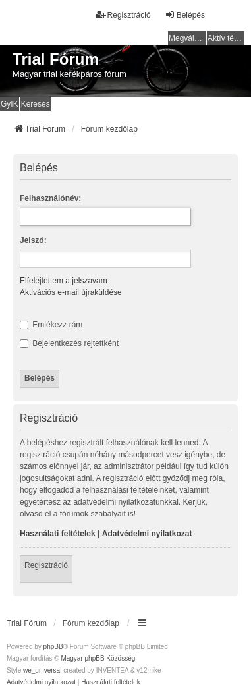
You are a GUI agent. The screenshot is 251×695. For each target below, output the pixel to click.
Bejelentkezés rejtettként (69, 343)
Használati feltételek (58, 533)
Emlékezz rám (51, 324)
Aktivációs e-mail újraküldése (71, 292)
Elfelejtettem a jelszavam (63, 280)
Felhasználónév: (50, 198)
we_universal (42, 670)
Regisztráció (46, 565)
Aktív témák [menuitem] (226, 38)
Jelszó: (33, 240)
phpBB (53, 646)
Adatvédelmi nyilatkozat (147, 533)
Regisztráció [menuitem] (123, 15)
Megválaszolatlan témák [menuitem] (187, 38)
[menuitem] (41, 682)
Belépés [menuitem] (185, 15)
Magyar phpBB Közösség (98, 658)
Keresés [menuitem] (35, 104)
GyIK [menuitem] (9, 104)
